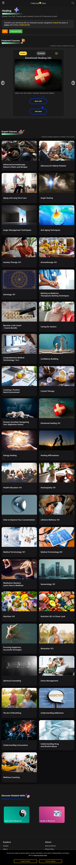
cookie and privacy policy (40, 855)
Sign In (5, 849)
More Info (38, 101)
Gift (5, 31)
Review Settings (51, 861)
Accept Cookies (25, 861)
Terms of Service (50, 846)
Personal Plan (16, 31)
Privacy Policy (49, 849)
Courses (5, 846)
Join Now (38, 111)
